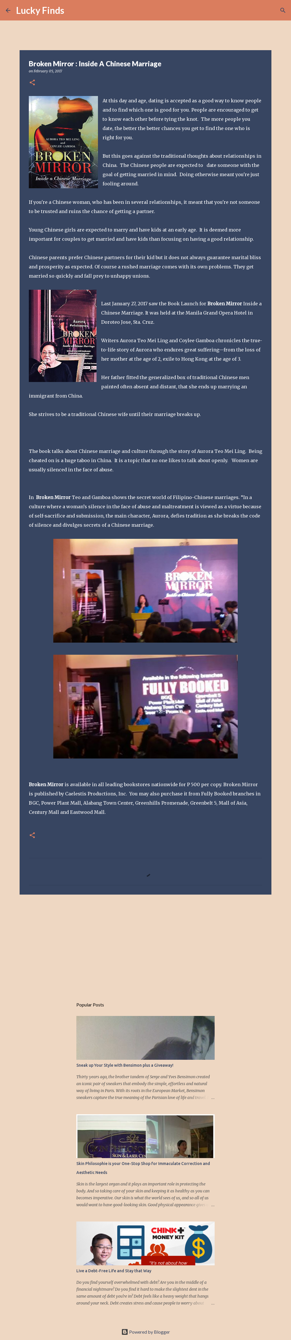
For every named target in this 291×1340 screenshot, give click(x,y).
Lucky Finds (40, 10)
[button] (32, 83)
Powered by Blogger (145, 1332)
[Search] (72, 10)
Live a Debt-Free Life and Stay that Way (113, 1271)
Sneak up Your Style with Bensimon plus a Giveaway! (124, 1065)
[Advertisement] (145, 943)
